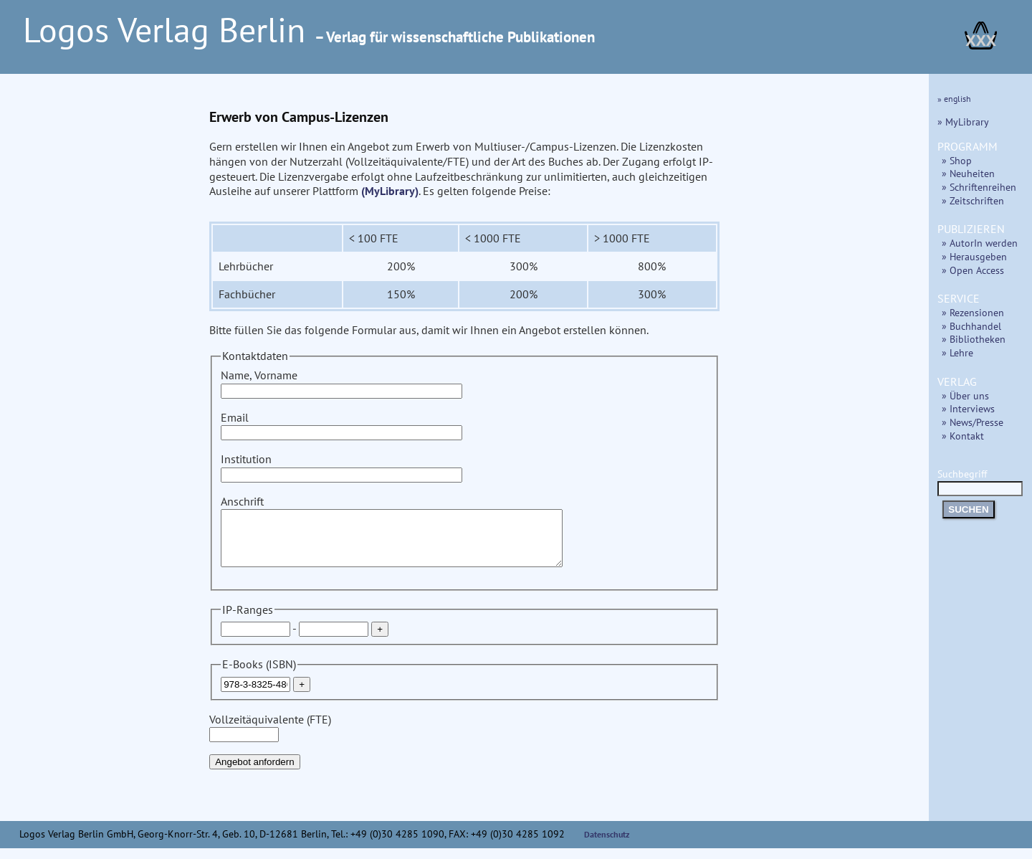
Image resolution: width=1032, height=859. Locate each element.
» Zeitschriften (973, 200)
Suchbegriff (980, 481)
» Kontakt (963, 435)
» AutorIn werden (980, 243)
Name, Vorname (341, 382)
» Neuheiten (968, 173)
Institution (341, 466)
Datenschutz (607, 845)
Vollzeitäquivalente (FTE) (270, 737)
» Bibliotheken (973, 339)
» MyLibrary (963, 121)
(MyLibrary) (390, 191)
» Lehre (957, 352)
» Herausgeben (974, 256)
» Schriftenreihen (979, 187)
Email (341, 425)
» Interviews (968, 408)
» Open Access (973, 270)
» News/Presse (972, 422)
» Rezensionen (973, 312)
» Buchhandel (971, 326)
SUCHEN (968, 509)
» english (954, 98)
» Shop (957, 160)
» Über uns (965, 395)
